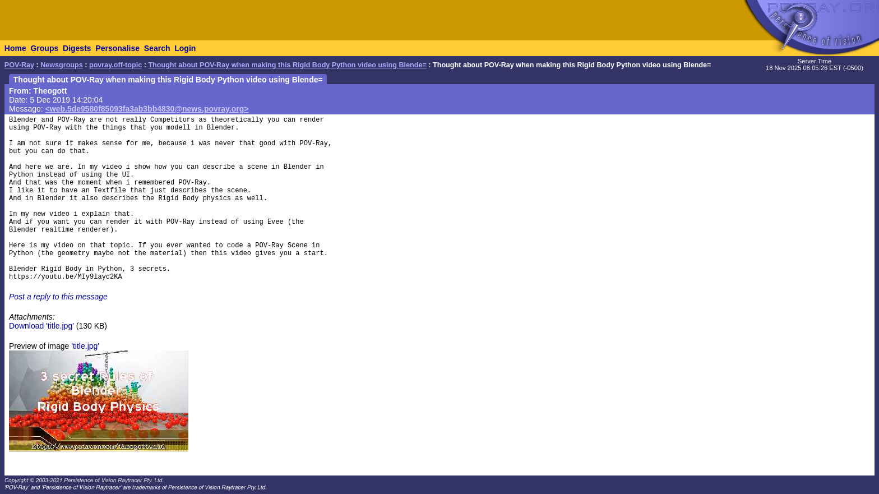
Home (15, 48)
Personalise (117, 48)
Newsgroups (61, 65)
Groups (44, 48)
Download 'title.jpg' (41, 325)
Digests (77, 48)
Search (157, 48)
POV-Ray (19, 65)
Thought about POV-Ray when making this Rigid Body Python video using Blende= (287, 65)
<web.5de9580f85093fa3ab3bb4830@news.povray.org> (147, 108)
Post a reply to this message (58, 296)
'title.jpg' (85, 345)
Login (185, 48)
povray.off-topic (115, 65)
